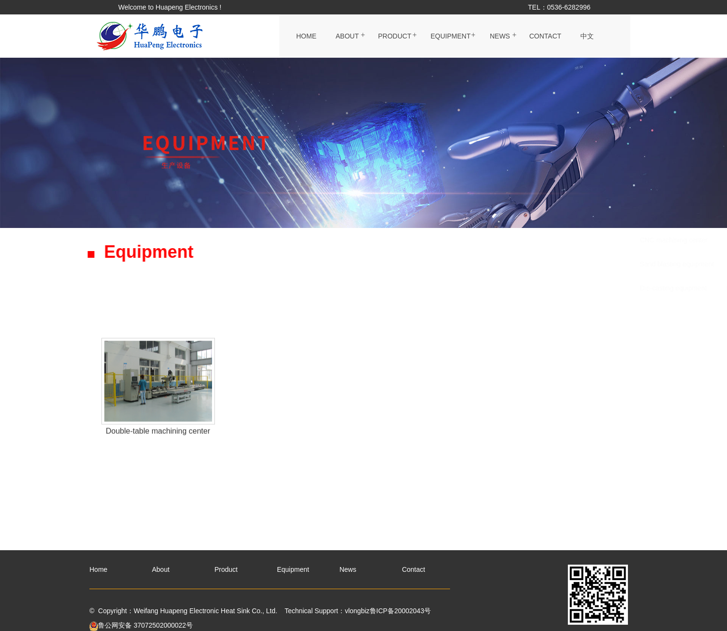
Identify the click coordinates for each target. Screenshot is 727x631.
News (500, 36)
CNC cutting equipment (572, 240)
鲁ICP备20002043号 (400, 611)
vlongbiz (357, 611)
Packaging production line (398, 240)
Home (306, 36)
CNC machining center (307, 240)
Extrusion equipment (397, 264)
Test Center (487, 288)
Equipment (450, 36)
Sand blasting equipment (311, 264)
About (347, 36)
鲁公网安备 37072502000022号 (141, 625)
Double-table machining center (405, 288)
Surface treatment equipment (490, 264)
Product (394, 36)
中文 (587, 36)
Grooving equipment (583, 264)
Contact (545, 36)
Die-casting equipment (307, 288)
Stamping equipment (487, 240)
